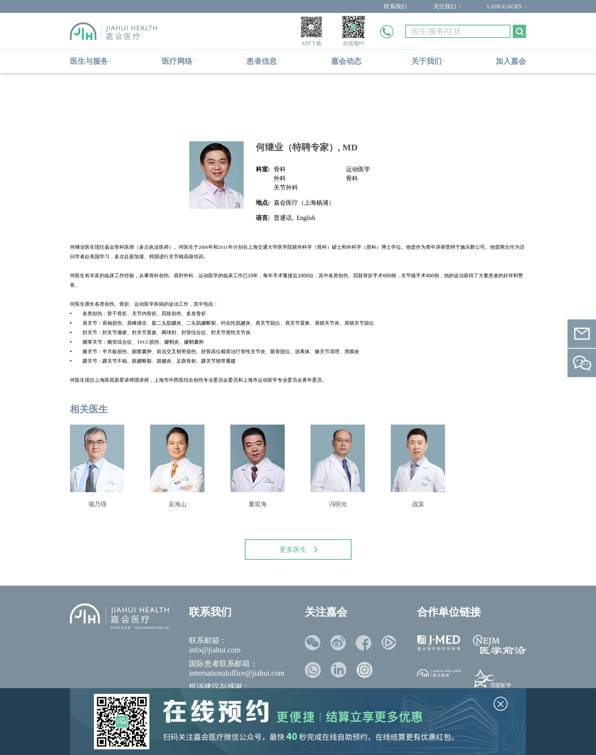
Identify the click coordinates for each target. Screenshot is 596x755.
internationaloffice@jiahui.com (236, 673)
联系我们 (395, 6)
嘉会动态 (346, 61)
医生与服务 (89, 61)
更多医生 (298, 549)
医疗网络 (177, 61)
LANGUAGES (504, 6)
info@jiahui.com (215, 650)
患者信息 (261, 61)
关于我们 (426, 61)
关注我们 (444, 6)
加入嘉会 (511, 61)
